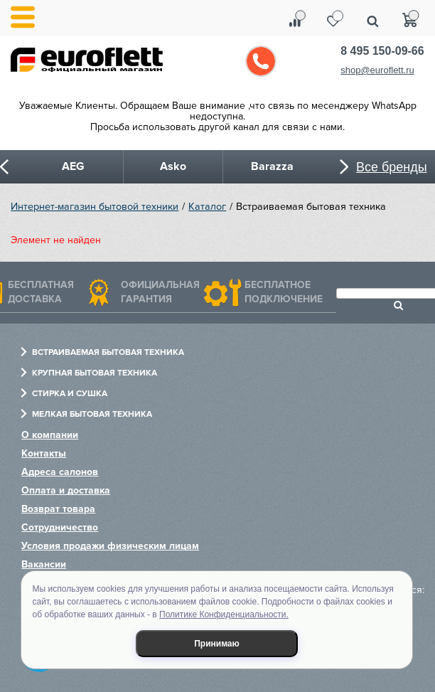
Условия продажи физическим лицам (110, 546)
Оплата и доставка (65, 490)
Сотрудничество (59, 527)
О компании (49, 435)
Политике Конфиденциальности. (224, 614)
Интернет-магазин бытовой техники (94, 207)
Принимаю (217, 644)
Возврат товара (58, 509)
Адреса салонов (59, 472)
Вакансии (43, 564)
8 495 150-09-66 (382, 51)
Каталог (207, 207)
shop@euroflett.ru (377, 70)
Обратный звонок (260, 61)
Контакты (43, 453)
